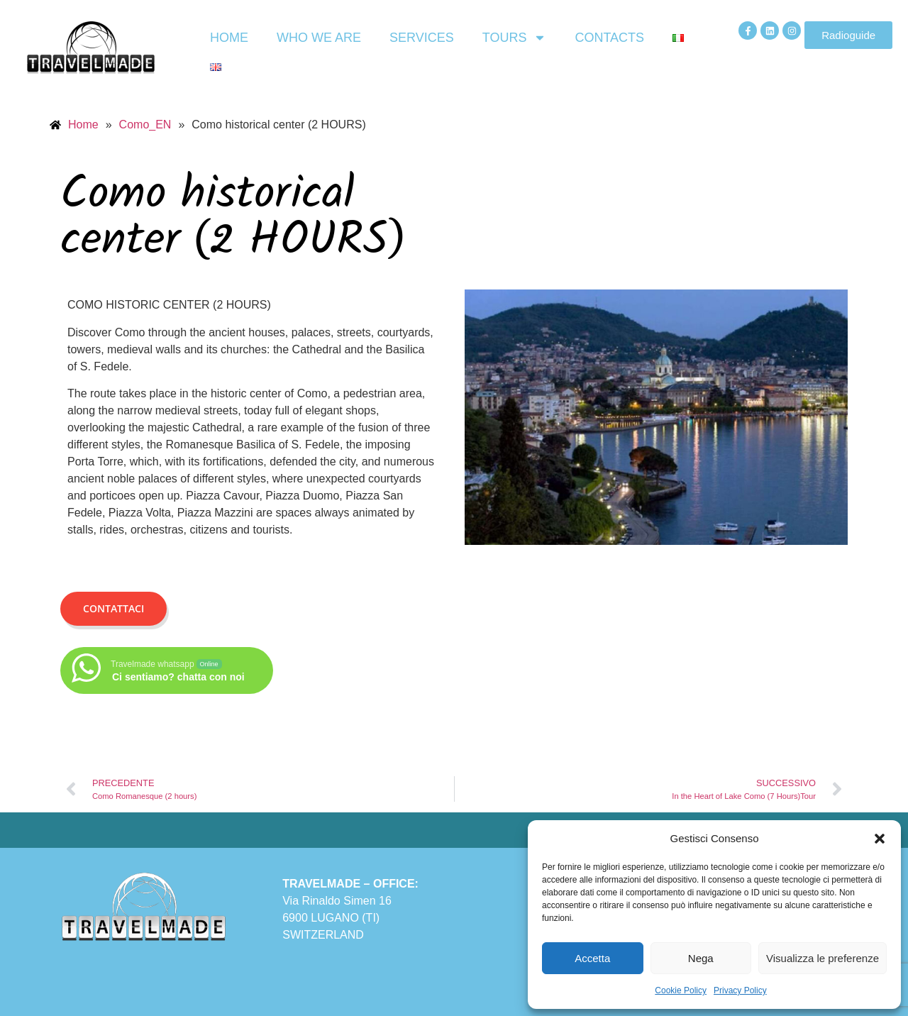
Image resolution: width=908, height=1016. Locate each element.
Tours (514, 37)
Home (229, 38)
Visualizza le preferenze (822, 958)
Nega (701, 958)
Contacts (609, 38)
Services (421, 38)
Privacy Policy (740, 990)
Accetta (592, 958)
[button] (880, 839)
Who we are (319, 38)
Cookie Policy (681, 990)
